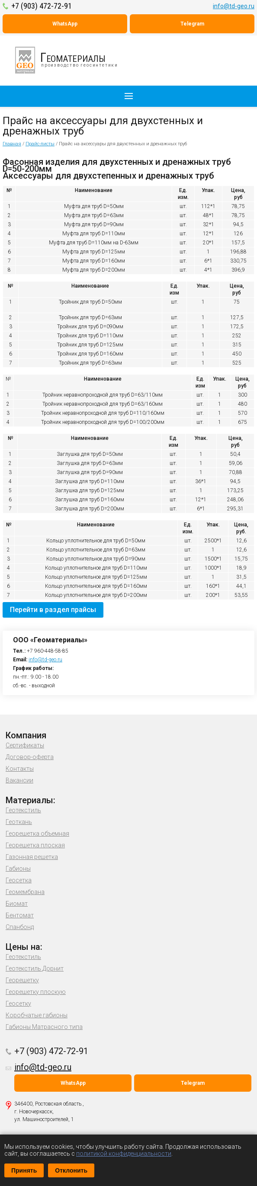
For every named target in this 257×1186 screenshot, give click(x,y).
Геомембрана (25, 891)
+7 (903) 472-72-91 (41, 5)
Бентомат (20, 915)
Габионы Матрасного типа (44, 1026)
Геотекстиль (23, 810)
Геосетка (19, 880)
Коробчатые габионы (36, 1015)
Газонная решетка (32, 856)
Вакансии (19, 780)
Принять (24, 1170)
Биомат (17, 903)
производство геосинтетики (71, 60)
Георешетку (22, 980)
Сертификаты (25, 745)
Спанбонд (20, 926)
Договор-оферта (30, 756)
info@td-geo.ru (233, 6)
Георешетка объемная (37, 833)
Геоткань (19, 821)
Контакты (20, 768)
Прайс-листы (40, 144)
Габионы (18, 868)
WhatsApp (64, 24)
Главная (12, 144)
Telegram (192, 24)
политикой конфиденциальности (123, 1153)
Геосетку (18, 1003)
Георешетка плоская (35, 845)
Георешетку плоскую (36, 991)
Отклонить (71, 1170)
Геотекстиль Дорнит (35, 968)
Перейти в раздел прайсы (53, 610)
